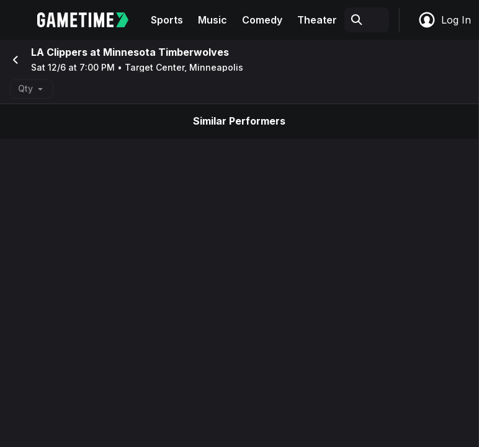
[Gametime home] (90, 19)
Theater (317, 20)
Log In (444, 20)
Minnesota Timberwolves (166, 52)
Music (212, 20)
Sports (167, 20)
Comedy (262, 20)
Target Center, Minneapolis (184, 67)
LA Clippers (59, 52)
